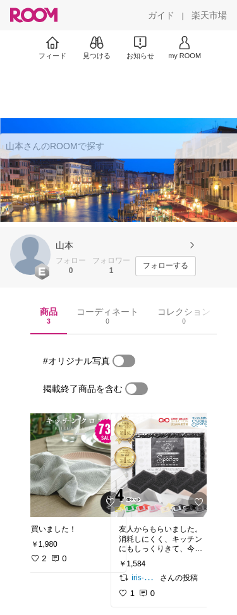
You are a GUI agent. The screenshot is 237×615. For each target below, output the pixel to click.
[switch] (123, 361)
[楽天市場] (209, 15)
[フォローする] (165, 266)
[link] (74, 465)
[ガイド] (161, 15)
